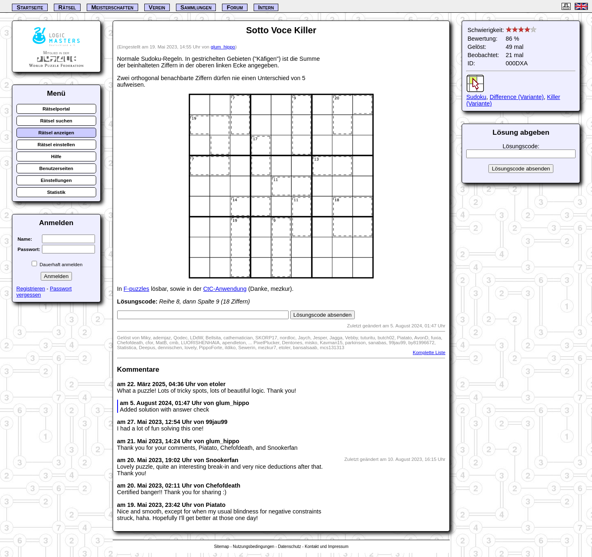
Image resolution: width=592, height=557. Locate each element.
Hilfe (56, 156)
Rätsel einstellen (56, 144)
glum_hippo (222, 46)
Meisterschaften (112, 7)
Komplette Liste (429, 352)
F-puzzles (136, 288)
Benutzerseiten (56, 168)
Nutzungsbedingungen (253, 546)
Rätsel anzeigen (56, 132)
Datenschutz (289, 546)
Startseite (29, 7)
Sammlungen (196, 7)
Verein (157, 7)
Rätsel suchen (56, 120)
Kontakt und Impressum (326, 546)
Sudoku (476, 97)
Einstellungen (56, 180)
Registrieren (30, 288)
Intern (266, 7)
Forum (235, 7)
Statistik (56, 192)
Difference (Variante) (516, 97)
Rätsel (67, 7)
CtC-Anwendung (225, 288)
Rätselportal (56, 108)
